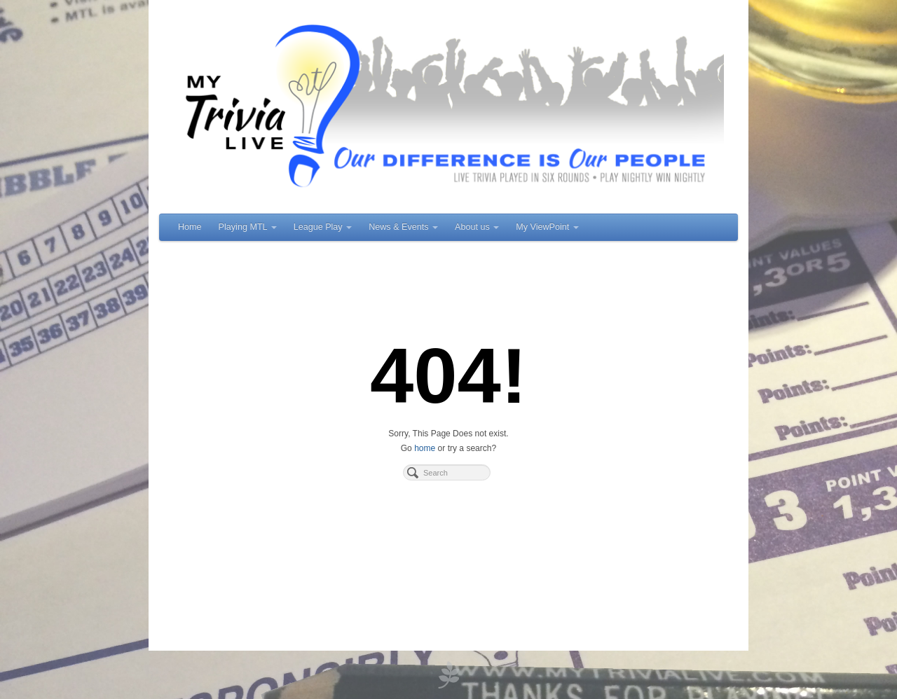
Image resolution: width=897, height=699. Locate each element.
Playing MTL (248, 227)
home (424, 448)
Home (190, 227)
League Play (323, 227)
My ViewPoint (547, 227)
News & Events (403, 227)
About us (477, 227)
